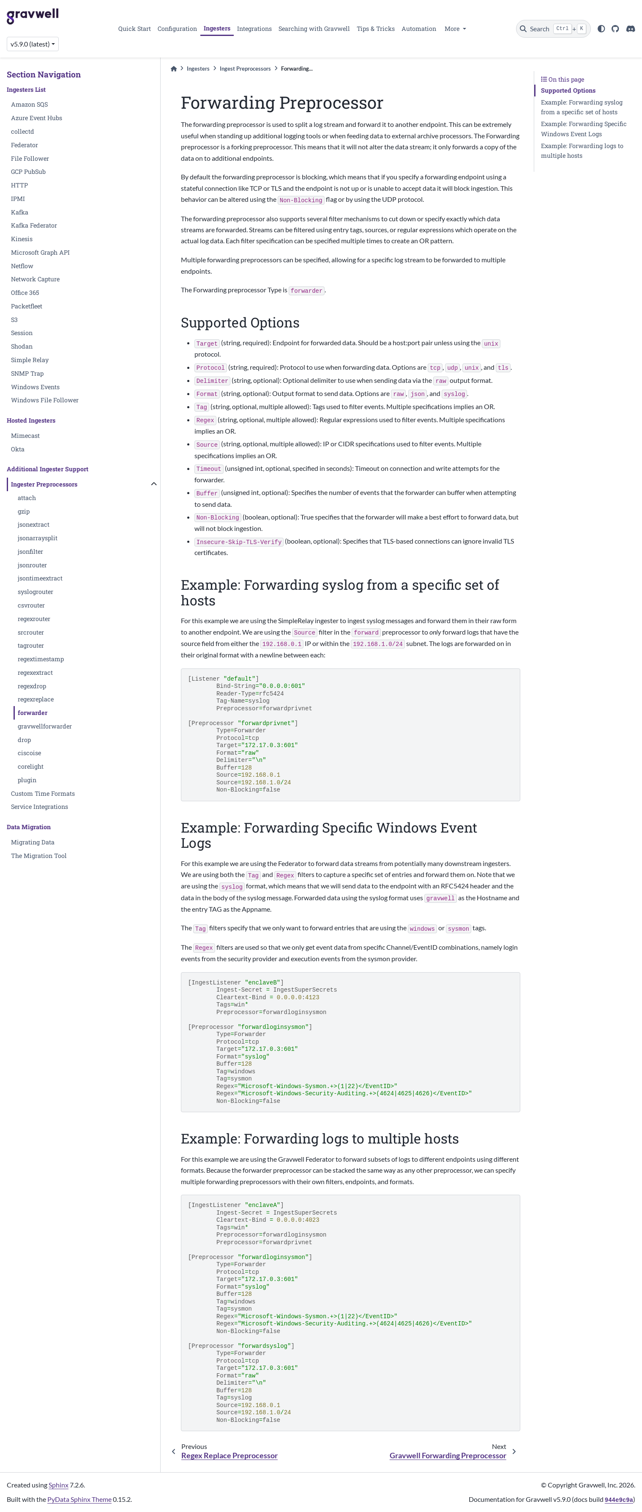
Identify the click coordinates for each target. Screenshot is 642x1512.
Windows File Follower (45, 400)
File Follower (30, 158)
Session (22, 333)
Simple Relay (30, 360)
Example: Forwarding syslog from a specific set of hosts (582, 107)
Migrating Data (33, 842)
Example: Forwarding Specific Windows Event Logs (584, 129)
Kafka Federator (34, 225)
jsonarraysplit (37, 538)
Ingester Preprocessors (44, 484)
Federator (24, 145)
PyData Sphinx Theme (79, 1499)
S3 (14, 320)
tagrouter (31, 645)
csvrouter (31, 605)
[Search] (553, 29)
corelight (31, 766)
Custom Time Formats (43, 793)
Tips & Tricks (376, 29)
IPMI (18, 199)
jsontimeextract (40, 578)
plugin (27, 780)
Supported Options (568, 90)
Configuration (177, 29)
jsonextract (33, 524)
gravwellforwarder (45, 726)
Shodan (22, 346)
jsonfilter (30, 551)
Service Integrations (39, 807)
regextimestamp (41, 659)
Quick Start (134, 29)
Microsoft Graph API (40, 252)
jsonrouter (32, 565)
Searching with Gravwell (314, 29)
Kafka (19, 212)
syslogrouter (35, 592)
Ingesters (217, 28)
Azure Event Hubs (36, 118)
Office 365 (25, 293)
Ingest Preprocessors (245, 68)
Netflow (22, 266)
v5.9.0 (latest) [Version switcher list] (30, 44)
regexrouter (34, 619)
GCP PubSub (28, 172)
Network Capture (35, 279)
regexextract (35, 672)
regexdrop (32, 686)
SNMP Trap (27, 373)
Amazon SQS (29, 104)
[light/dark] (601, 29)
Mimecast (25, 436)
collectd (22, 131)
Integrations (254, 29)
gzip (24, 511)
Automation (419, 29)
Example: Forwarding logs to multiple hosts (582, 151)
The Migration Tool (39, 856)
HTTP (19, 185)
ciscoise (29, 753)
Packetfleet (26, 306)
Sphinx (58, 1485)
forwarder (32, 713)
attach (27, 498)
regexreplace (36, 699)
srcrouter (31, 632)
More (453, 29)
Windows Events (35, 387)
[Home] (174, 68)
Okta (18, 449)
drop (24, 740)
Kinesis (22, 239)
